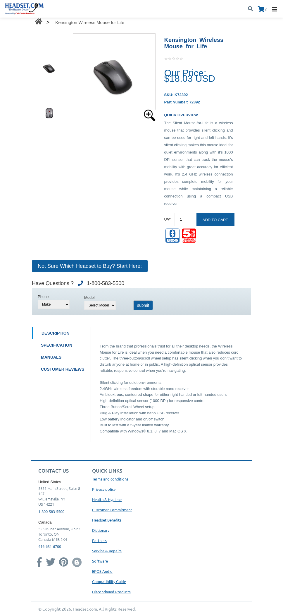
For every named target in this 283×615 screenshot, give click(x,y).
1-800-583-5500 (51, 511)
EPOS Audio (102, 571)
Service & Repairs (107, 550)
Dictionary (100, 530)
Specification (56, 345)
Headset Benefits (106, 519)
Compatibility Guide (109, 581)
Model (89, 297)
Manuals (51, 357)
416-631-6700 (49, 546)
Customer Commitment (112, 509)
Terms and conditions (110, 478)
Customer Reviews (62, 369)
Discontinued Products (111, 591)
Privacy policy (103, 489)
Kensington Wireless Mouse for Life (89, 22)
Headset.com (85, 608)
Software (100, 560)
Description (56, 333)
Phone (43, 296)
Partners (99, 540)
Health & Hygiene (107, 499)
